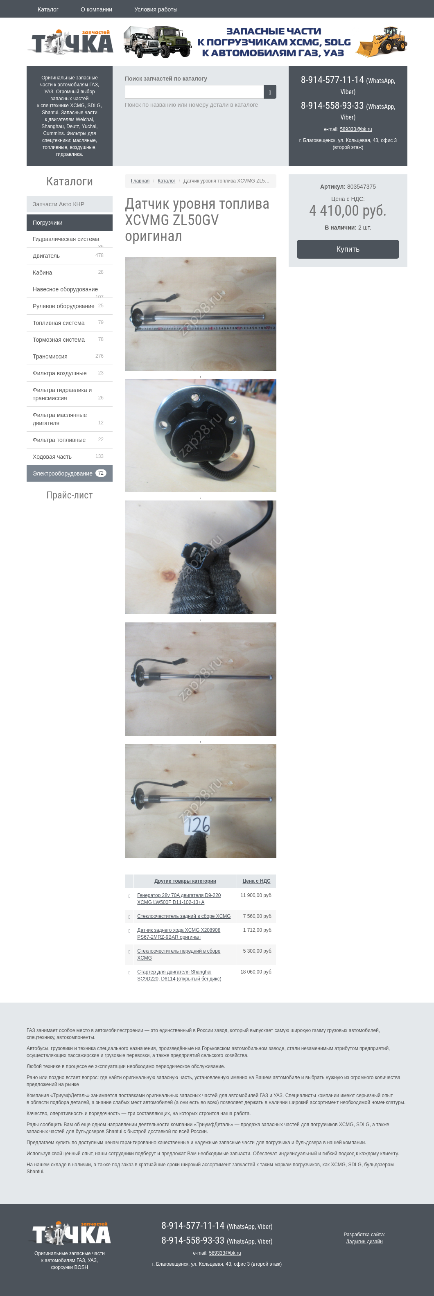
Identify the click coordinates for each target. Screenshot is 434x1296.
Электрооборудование (63, 473)
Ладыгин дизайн (364, 1241)
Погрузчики (48, 222)
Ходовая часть (52, 456)
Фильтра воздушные (60, 373)
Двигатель (46, 255)
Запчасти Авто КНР (58, 204)
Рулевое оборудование (64, 306)
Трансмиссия (50, 356)
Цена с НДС (257, 881)
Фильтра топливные (59, 440)
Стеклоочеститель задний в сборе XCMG (184, 916)
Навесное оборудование (65, 289)
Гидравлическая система (66, 239)
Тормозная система (59, 339)
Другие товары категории (185, 881)
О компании (96, 9)
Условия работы (155, 9)
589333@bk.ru (356, 129)
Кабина (42, 272)
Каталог (48, 9)
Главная (140, 181)
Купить (348, 249)
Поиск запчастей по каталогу (166, 78)
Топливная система (59, 323)
